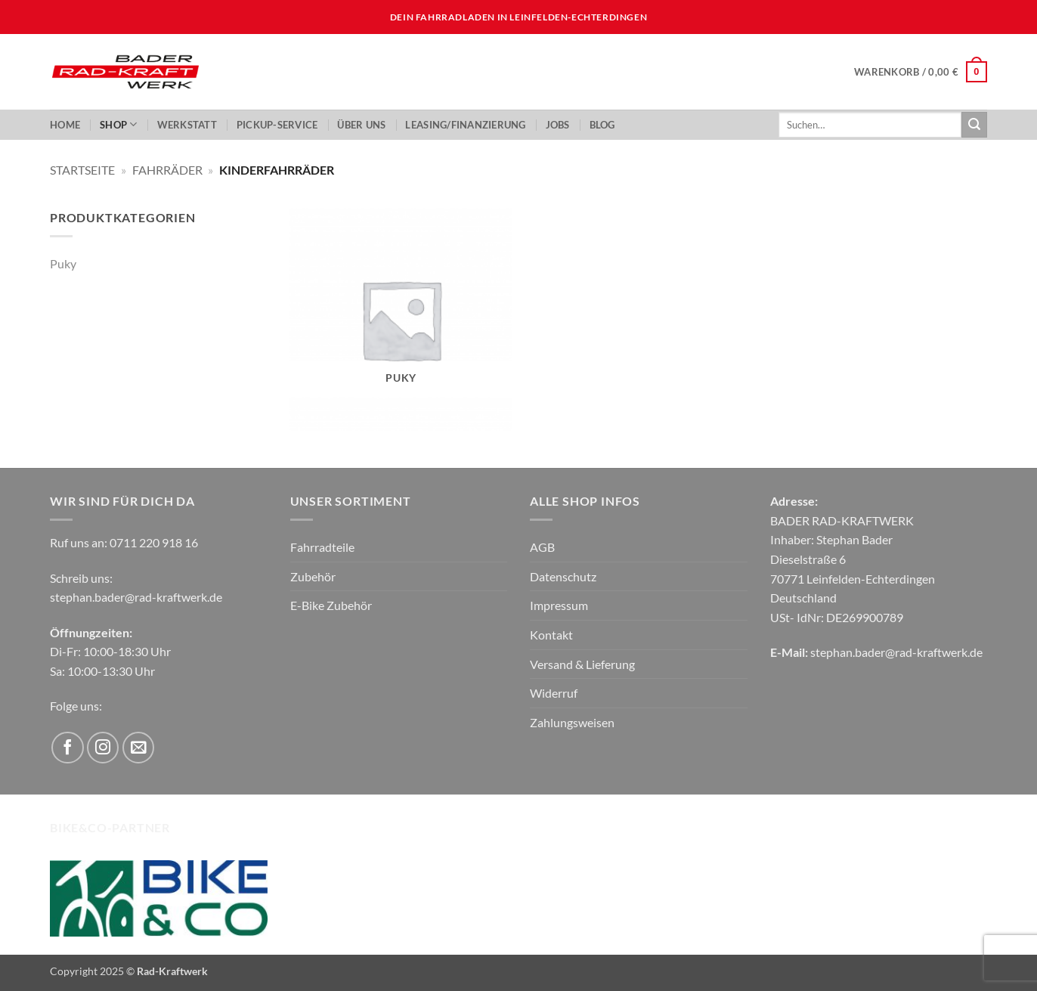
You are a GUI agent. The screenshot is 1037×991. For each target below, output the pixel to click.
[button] (920, 72)
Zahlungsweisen (572, 722)
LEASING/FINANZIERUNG (465, 125)
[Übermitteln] (974, 125)
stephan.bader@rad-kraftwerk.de (136, 597)
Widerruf (553, 693)
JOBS (558, 125)
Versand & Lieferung (582, 664)
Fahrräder (167, 170)
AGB (542, 547)
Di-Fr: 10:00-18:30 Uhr (110, 651)
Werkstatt (187, 125)
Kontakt (551, 634)
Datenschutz (563, 576)
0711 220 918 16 (154, 542)
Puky (63, 263)
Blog (602, 125)
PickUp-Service (277, 125)
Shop (118, 124)
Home (65, 125)
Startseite (82, 170)
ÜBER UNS (361, 125)
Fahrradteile (322, 547)
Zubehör (313, 576)
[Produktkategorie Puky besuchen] (400, 319)
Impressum (559, 605)
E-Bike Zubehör (331, 605)
